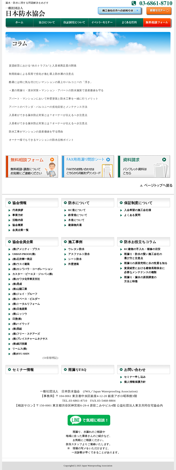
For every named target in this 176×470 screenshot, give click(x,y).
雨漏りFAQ (77, 370)
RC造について (77, 210)
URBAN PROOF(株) (24, 254)
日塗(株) (17, 318)
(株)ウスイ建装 (21, 264)
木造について (76, 220)
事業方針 (17, 215)
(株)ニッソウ (19, 313)
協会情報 (19, 203)
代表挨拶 (17, 210)
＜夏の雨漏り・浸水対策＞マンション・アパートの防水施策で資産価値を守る (56, 90)
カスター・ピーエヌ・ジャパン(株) (32, 274)
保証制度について (138, 203)
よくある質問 (132, 215)
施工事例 (75, 242)
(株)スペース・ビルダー (26, 299)
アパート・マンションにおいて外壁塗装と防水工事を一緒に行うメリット (53, 98)
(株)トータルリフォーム (26, 304)
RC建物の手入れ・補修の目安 (142, 249)
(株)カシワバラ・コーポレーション (32, 269)
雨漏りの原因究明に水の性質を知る (145, 263)
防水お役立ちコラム (140, 242)
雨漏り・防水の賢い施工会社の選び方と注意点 (143, 256)
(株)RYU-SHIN (20, 353)
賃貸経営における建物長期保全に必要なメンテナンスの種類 (144, 270)
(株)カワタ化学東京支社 (26, 279)
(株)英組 (17, 328)
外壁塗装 (73, 264)
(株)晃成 (17, 284)
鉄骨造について (77, 215)
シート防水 (75, 259)
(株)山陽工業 (19, 289)
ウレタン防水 (76, 249)
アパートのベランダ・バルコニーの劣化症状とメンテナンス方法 (48, 106)
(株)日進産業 (19, 308)
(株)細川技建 (19, 343)
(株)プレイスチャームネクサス (30, 338)
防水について (79, 203)
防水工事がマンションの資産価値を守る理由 (36, 131)
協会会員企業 (22, 242)
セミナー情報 (23, 370)
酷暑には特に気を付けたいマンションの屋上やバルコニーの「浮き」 (51, 82)
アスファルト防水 (79, 254)
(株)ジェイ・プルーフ (24, 294)
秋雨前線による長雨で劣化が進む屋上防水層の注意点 (41, 73)
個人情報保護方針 (135, 382)
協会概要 (17, 225)
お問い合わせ (135, 370)
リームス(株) (19, 348)
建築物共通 (75, 225)
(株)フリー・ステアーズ (26, 333)
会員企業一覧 (20, 230)
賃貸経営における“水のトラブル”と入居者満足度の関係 (42, 65)
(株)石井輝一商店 (22, 259)
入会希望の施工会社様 (137, 210)
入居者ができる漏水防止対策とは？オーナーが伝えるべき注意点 (48, 115)
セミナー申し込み (135, 377)
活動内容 (17, 220)
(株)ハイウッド (21, 323)
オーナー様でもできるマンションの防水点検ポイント (41, 139)
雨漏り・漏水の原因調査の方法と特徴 (140, 279)
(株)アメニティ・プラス (26, 249)
